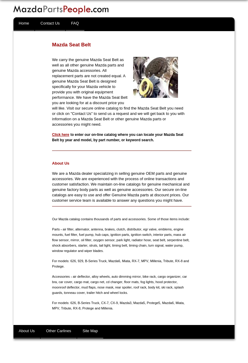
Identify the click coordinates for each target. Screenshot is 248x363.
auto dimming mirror (125, 276)
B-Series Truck (95, 261)
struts (93, 245)
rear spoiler (123, 287)
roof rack (139, 287)
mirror (74, 240)
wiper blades (93, 251)
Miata (126, 261)
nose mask (105, 287)
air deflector (81, 276)
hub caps (102, 234)
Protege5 (153, 303)
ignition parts (119, 234)
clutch (120, 229)
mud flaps (88, 287)
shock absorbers (64, 245)
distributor (134, 229)
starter (82, 245)
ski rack (166, 287)
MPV (144, 261)
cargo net (97, 282)
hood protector (165, 282)
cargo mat (81, 282)
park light (122, 240)
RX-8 (178, 261)
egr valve (149, 229)
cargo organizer (168, 276)
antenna (97, 229)
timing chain (137, 245)
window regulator (64, 251)
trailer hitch (94, 292)
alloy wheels (100, 276)
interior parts (162, 234)
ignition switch (141, 234)
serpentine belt (177, 240)
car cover (65, 282)
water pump (173, 245)
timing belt (119, 245)
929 (80, 261)
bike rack (149, 276)
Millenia (155, 261)
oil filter (85, 240)
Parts (56, 229)
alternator (82, 229)
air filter (68, 229)
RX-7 (135, 261)
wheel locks (118, 292)
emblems (164, 229)
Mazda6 (114, 261)
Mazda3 (125, 303)
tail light (104, 245)
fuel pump (86, 234)
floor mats (131, 282)
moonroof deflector (65, 287)
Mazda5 (139, 303)
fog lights (146, 282)
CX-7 (105, 303)
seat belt (158, 240)
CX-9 (114, 303)
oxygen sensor (103, 240)
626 (73, 261)
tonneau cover (74, 292)
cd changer (114, 282)
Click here (60, 135)
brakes (109, 229)
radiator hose (140, 240)
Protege (58, 266)
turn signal (155, 245)
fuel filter (71, 234)
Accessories (61, 276)
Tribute (168, 261)
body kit (153, 287)
